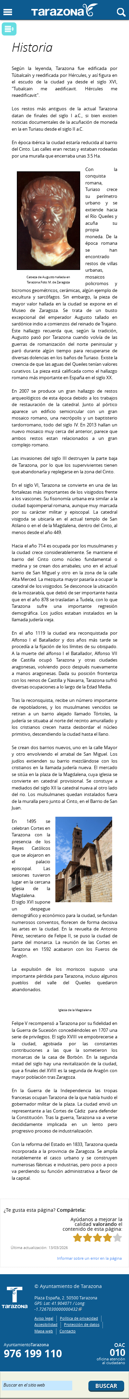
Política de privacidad (79, 1318)
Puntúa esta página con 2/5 (87, 1237)
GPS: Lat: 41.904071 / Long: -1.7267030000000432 (59, 1306)
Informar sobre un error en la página (89, 1258)
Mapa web (43, 1330)
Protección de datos (81, 1324)
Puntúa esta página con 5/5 (117, 1237)
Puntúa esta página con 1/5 (77, 1237)
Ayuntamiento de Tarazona (64, 9)
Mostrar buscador (121, 12)
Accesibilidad (45, 1324)
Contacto (68, 1330)
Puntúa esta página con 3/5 (97, 1237)
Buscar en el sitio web (24, 1384)
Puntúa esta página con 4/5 (107, 1237)
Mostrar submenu (9, 29)
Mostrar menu (7, 12)
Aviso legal (43, 1318)
